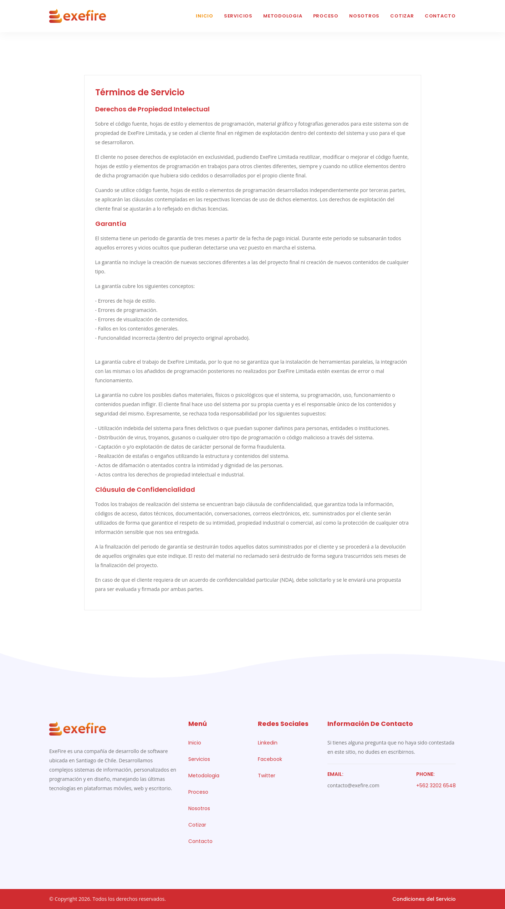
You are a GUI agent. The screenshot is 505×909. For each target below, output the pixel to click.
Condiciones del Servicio (424, 899)
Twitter (266, 775)
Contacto (440, 15)
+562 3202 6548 (436, 785)
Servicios (238, 15)
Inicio (204, 15)
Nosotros (364, 15)
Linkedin (267, 742)
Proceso (325, 15)
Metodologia (282, 15)
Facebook (270, 759)
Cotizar (402, 15)
